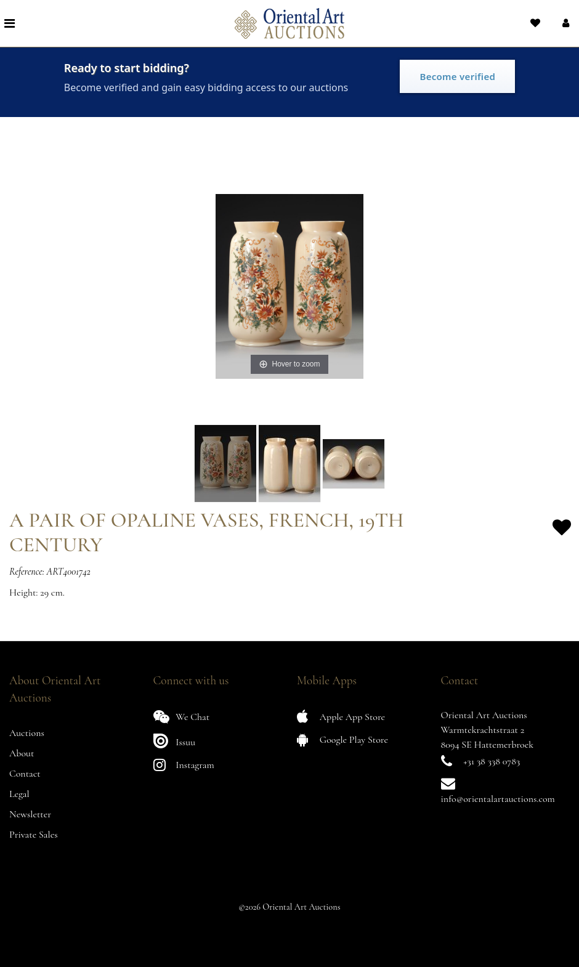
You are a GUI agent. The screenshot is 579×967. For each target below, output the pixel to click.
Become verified (457, 76)
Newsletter (30, 814)
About (21, 753)
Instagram (183, 765)
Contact (25, 773)
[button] (564, 23)
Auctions (26, 733)
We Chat (181, 717)
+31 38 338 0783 (491, 761)
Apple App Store (341, 717)
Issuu (174, 740)
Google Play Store (342, 739)
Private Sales (33, 834)
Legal (19, 794)
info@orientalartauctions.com (498, 799)
